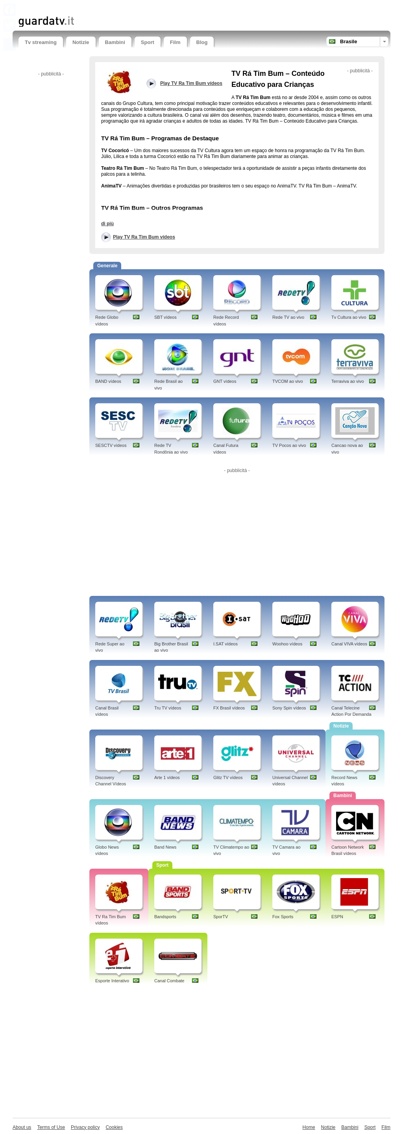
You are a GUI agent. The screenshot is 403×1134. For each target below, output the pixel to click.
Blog (202, 42)
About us (22, 1127)
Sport (147, 42)
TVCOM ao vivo (287, 381)
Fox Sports (282, 916)
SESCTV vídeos (110, 445)
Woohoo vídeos (287, 643)
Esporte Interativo (112, 980)
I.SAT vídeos (225, 643)
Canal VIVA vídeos (349, 643)
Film (175, 42)
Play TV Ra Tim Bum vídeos (144, 237)
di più (107, 223)
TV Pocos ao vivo (289, 445)
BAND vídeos (108, 381)
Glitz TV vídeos (227, 777)
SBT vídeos (165, 317)
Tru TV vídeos (167, 708)
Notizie (80, 42)
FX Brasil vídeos (229, 708)
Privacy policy (85, 1127)
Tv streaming (41, 42)
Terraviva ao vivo (347, 381)
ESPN (337, 916)
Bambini (115, 42)
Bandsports (165, 916)
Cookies (113, 1127)
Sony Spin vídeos (289, 708)
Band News (165, 847)
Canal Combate (169, 980)
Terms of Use (51, 1127)
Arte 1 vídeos (167, 777)
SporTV (220, 916)
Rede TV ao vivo (288, 317)
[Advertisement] (110, 7)
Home (309, 1127)
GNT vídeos (225, 381)
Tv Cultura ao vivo (348, 317)
